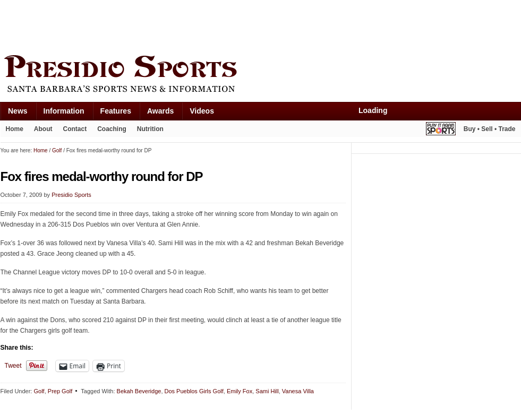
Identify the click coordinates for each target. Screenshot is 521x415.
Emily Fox (239, 391)
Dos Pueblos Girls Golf (194, 391)
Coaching (111, 129)
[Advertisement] (194, 25)
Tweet (13, 365)
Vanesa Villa (298, 391)
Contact (75, 129)
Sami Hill (266, 391)
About (43, 129)
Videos (202, 111)
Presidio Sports (261, 75)
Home (14, 129)
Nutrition (150, 129)
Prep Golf (60, 391)
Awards (160, 111)
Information (64, 111)
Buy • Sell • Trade (490, 129)
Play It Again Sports (441, 130)
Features (115, 111)
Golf (38, 391)
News (18, 111)
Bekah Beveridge (139, 391)
